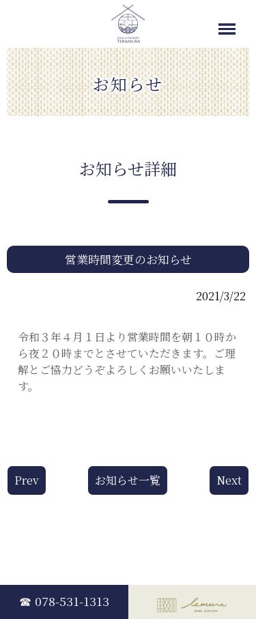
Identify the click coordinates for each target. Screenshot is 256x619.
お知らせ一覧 (127, 480)
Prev (26, 480)
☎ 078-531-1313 (64, 600)
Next (229, 480)
